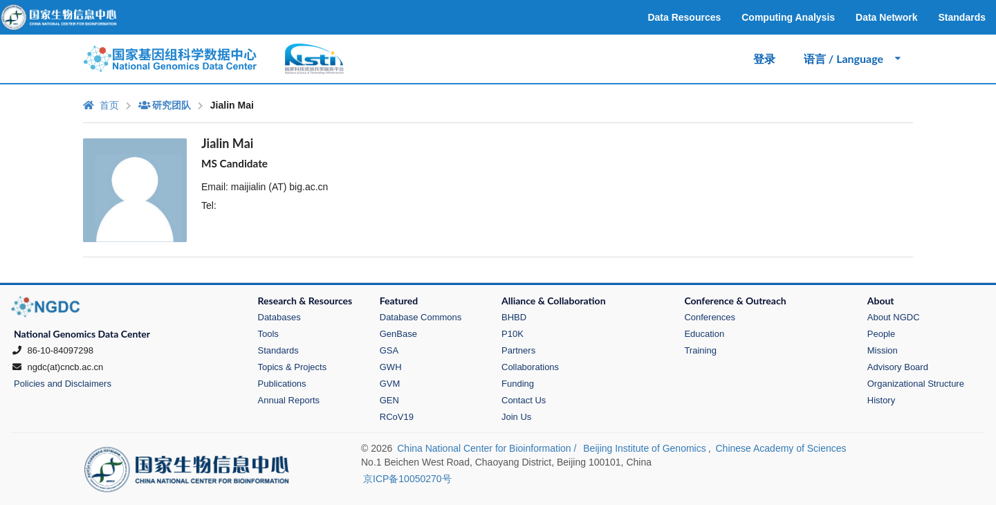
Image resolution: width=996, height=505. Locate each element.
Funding (517, 383)
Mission (882, 350)
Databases (279, 317)
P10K (512, 334)
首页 (101, 105)
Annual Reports (289, 400)
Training (700, 350)
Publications (282, 383)
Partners (518, 350)
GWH (391, 367)
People (881, 334)
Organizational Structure (915, 383)
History (881, 400)
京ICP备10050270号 (407, 478)
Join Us (516, 417)
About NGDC (893, 317)
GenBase (398, 334)
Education (704, 334)
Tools (268, 334)
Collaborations (530, 367)
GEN (389, 400)
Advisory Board (897, 367)
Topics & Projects (292, 367)
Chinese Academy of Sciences (780, 448)
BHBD (513, 317)
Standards (278, 350)
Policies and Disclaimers (62, 383)
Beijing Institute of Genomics (644, 448)
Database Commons (421, 317)
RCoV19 (397, 417)
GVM (390, 383)
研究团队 (164, 105)
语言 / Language (853, 58)
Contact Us (523, 400)
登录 (764, 58)
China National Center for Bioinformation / (488, 448)
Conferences (709, 317)
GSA (389, 350)
